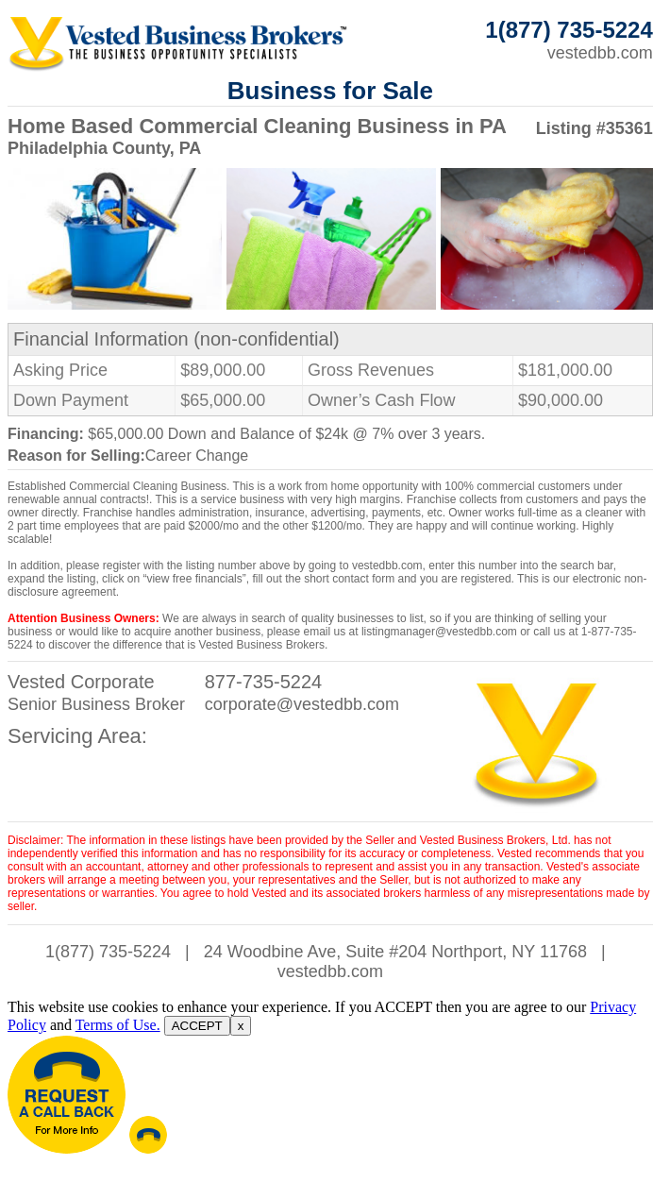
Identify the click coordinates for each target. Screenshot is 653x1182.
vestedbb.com (600, 52)
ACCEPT (197, 1026)
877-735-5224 (264, 681)
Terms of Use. (117, 1025)
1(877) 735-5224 (108, 951)
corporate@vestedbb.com (302, 704)
